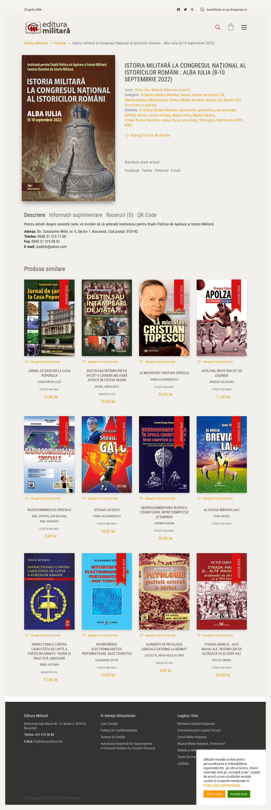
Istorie (185, 95)
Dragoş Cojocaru (221, 382)
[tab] (36, 215)
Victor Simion (221, 660)
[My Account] (223, 10)
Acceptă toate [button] (238, 794)
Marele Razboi (204, 115)
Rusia (176, 120)
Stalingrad (207, 120)
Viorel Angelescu (107, 386)
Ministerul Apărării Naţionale (196, 724)
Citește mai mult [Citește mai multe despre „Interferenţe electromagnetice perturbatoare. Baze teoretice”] (107, 667)
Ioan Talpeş (222, 516)
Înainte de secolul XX (208, 95)
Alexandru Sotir (106, 660)
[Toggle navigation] (244, 27)
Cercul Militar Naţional (192, 737)
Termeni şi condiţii (113, 737)
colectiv (151, 655)
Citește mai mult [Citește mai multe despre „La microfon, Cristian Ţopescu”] (164, 387)
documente (187, 110)
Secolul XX (213, 100)
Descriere (34, 215)
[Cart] (231, 27)
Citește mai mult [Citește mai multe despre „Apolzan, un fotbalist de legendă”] (222, 389)
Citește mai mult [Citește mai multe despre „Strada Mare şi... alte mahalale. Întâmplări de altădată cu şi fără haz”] (222, 667)
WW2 (128, 125)
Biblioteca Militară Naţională (196, 750)
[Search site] (218, 28)
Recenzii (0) (119, 215)
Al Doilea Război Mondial (159, 95)
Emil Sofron (40, 516)
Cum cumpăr (109, 724)
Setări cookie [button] (214, 794)
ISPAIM (130, 115)
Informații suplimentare (75, 215)
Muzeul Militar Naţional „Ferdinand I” (201, 743)
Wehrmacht (225, 120)
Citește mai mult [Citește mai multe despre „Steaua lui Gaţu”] (107, 524)
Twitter (147, 170)
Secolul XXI (232, 100)
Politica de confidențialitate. (222, 785)
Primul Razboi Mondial (142, 120)
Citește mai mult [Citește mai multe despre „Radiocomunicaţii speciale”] (49, 529)
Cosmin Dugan (164, 523)
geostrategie (226, 110)
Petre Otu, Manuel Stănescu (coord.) (162, 90)
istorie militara (159, 115)
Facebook (132, 170)
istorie (142, 115)
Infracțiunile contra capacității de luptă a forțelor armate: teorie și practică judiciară (49, 651)
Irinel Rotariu (49, 665)
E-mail (176, 170)
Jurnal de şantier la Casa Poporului (49, 373)
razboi (165, 120)
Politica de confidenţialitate (119, 730)
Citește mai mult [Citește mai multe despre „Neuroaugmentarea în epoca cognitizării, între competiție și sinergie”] (164, 531)
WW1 (239, 120)
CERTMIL (183, 764)
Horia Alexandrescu (164, 379)
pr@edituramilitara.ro (48, 741)
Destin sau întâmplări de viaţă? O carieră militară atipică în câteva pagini (106, 375)
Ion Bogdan (58, 516)
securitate (190, 120)
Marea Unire (181, 115)
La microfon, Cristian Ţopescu (164, 373)
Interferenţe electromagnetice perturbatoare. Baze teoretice (107, 649)
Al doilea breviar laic (221, 510)
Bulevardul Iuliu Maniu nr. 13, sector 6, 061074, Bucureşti (55, 726)
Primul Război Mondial (186, 100)
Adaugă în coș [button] (106, 394)
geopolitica (206, 110)
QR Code (147, 215)
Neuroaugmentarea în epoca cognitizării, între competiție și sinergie (164, 512)
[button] (147, 135)
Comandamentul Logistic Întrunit (199, 730)
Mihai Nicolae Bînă (171, 655)
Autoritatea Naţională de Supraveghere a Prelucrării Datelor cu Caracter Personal (128, 746)
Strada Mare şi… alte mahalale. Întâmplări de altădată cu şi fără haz (222, 649)
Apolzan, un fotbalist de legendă (221, 373)
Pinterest (162, 170)
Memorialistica (136, 100)
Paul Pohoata (49, 521)
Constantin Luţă (49, 382)
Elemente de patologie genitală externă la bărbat (164, 647)
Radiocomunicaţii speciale (49, 510)
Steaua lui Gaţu (107, 510)
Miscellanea (158, 100)
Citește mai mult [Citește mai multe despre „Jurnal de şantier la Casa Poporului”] (49, 389)
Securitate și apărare (141, 105)
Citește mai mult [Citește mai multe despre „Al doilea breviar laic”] (222, 524)
